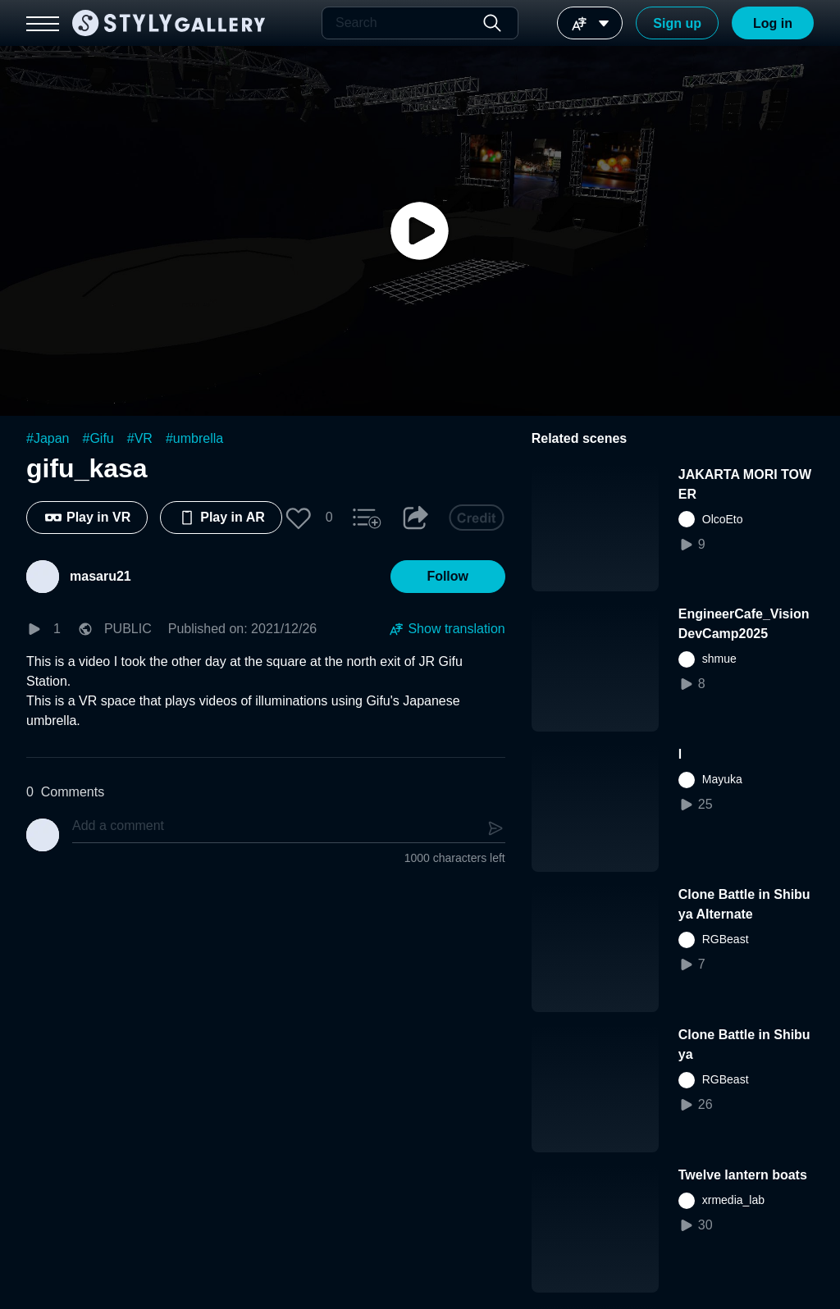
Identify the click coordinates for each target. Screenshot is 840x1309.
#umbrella (194, 438)
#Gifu (98, 438)
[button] (298, 517)
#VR (140, 438)
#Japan (48, 438)
